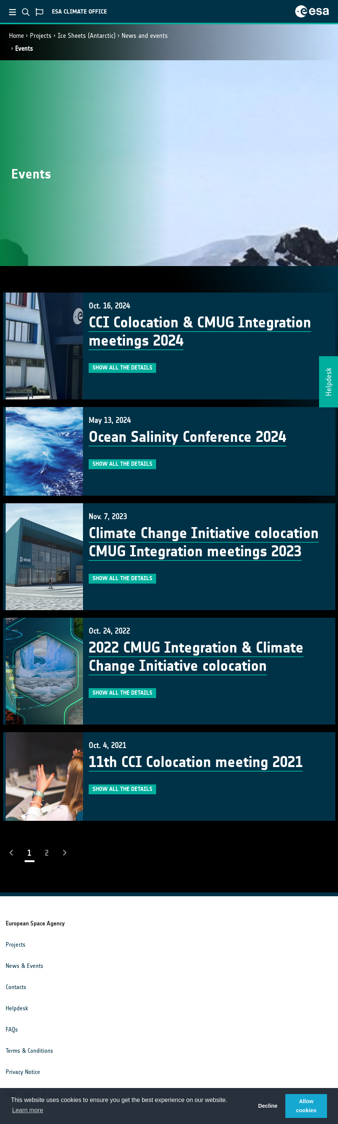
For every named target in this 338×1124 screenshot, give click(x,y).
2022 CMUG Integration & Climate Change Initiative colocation (196, 657)
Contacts (16, 987)
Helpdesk (17, 1008)
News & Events (24, 965)
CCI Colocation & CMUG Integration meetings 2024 (200, 331)
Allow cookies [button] (306, 1105)
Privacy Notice (23, 1071)
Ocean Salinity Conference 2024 (187, 437)
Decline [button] (267, 1106)
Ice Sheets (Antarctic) (87, 35)
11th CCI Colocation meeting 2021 (196, 762)
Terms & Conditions (29, 1050)
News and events (145, 35)
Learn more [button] (27, 1110)
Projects (41, 35)
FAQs (12, 1029)
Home (16, 35)
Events (24, 48)
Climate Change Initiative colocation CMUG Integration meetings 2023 (204, 542)
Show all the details (122, 367)
